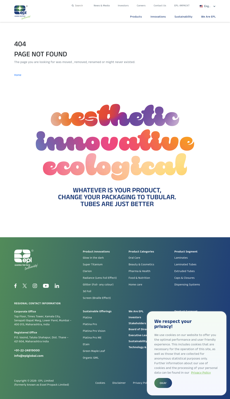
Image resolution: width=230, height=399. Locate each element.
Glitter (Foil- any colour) (98, 284)
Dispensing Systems (187, 284)
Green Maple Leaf (94, 350)
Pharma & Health (140, 271)
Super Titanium (93, 264)
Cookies (100, 382)
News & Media (102, 5)
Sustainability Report (143, 341)
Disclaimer (119, 382)
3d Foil (87, 291)
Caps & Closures (184, 277)
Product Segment (185, 311)
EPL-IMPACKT (182, 5)
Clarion (87, 271)
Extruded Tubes (184, 271)
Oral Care (134, 257)
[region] (186, 353)
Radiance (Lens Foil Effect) (100, 277)
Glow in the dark (93, 257)
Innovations (158, 16)
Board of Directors (141, 329)
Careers (141, 5)
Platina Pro (90, 324)
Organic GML (91, 357)
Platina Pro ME (92, 337)
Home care (135, 284)
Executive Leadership (143, 335)
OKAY (163, 383)
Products (136, 16)
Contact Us (160, 5)
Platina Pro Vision (94, 330)
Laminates (181, 257)
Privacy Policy (201, 373)
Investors (123, 5)
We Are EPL (208, 16)
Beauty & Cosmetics (141, 264)
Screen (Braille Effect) (97, 297)
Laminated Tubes (185, 264)
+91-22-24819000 (27, 350)
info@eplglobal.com (29, 356)
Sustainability (183, 16)
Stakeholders (137, 323)
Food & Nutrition (139, 277)
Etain (86, 344)
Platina (87, 317)
